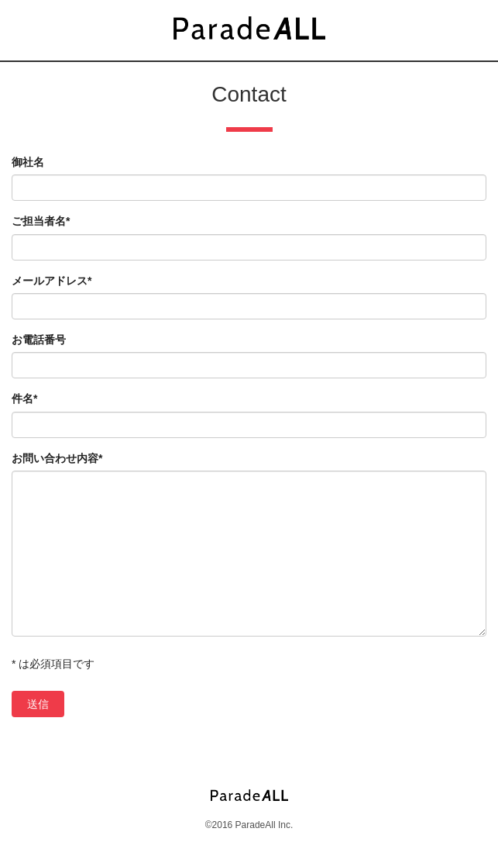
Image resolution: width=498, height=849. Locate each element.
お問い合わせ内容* (57, 458)
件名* (24, 398)
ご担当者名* (41, 221)
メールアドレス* (51, 280)
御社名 (28, 162)
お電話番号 (39, 339)
